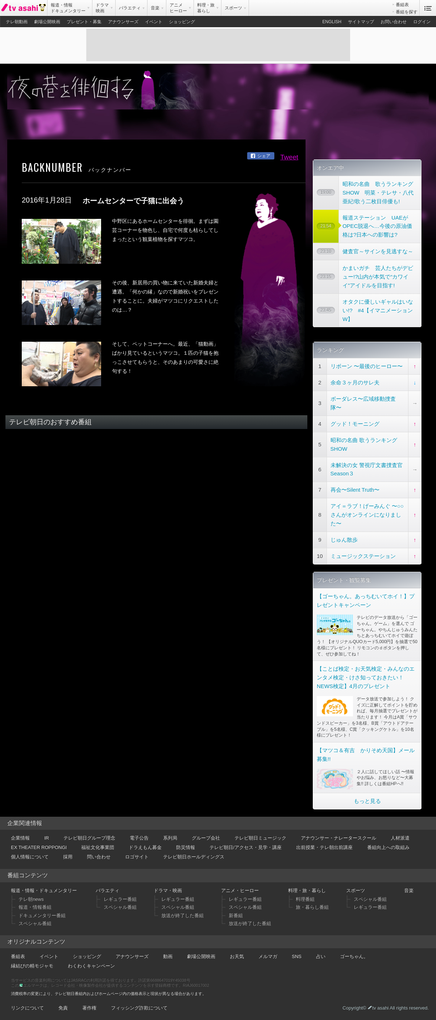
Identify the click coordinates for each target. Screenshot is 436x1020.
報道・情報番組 (34, 907)
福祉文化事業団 (97, 847)
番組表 (402, 4)
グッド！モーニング (355, 424)
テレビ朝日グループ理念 (89, 838)
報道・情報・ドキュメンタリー (44, 890)
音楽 (409, 890)
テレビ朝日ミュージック (260, 838)
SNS (297, 956)
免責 (63, 1008)
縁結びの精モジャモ (32, 966)
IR (46, 838)
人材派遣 (400, 838)
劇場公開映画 (47, 21)
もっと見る (367, 801)
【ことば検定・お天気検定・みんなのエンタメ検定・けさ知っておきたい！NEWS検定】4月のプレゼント (366, 677)
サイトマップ (361, 21)
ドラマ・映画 (168, 890)
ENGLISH (331, 21)
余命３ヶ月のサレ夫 (355, 382)
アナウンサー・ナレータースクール (338, 838)
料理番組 (305, 899)
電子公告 (139, 838)
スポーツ (355, 890)
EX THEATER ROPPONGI (39, 847)
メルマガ (267, 956)
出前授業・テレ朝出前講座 (324, 847)
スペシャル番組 (34, 923)
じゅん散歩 (344, 540)
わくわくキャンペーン (91, 966)
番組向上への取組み (388, 847)
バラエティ (107, 890)
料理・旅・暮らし (307, 890)
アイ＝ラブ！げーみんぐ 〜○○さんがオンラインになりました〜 (367, 514)
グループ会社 (206, 838)
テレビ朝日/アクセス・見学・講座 (245, 847)
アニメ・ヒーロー (240, 890)
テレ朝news (30, 899)
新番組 (236, 915)
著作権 (89, 1008)
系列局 (170, 838)
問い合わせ (99, 856)
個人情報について (30, 856)
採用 (67, 856)
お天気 (237, 956)
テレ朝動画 (17, 21)
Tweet (289, 157)
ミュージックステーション (363, 556)
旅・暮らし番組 (312, 907)
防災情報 (185, 847)
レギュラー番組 (120, 899)
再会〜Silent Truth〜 (355, 490)
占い (320, 956)
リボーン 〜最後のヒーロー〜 (367, 366)
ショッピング (182, 21)
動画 (168, 956)
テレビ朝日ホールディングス (193, 856)
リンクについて (27, 1008)
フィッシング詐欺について (139, 1008)
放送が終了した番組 (182, 915)
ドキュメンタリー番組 (42, 915)
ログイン (422, 21)
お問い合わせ (394, 21)
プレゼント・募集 (84, 21)
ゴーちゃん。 (354, 956)
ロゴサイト (137, 856)
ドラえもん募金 (145, 847)
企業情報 (20, 838)
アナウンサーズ (123, 21)
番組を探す (407, 11)
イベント (153, 21)
